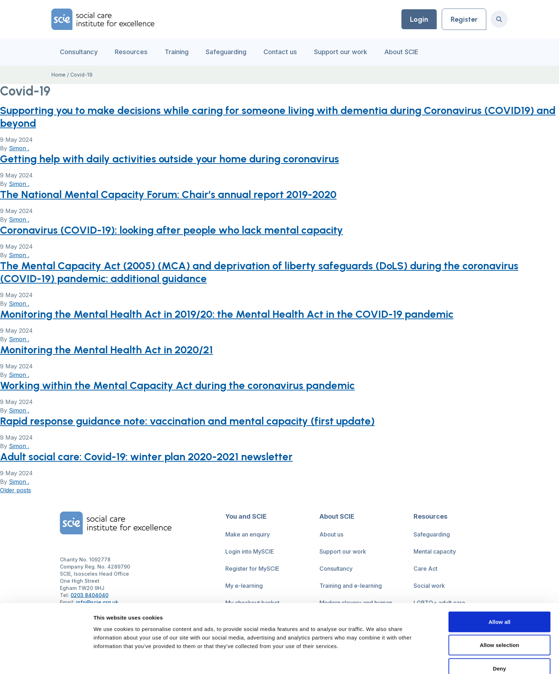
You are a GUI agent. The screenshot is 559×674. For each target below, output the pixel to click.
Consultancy (79, 52)
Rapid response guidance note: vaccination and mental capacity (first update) (189, 420)
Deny (499, 633)
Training (177, 52)
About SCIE (401, 52)
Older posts (15, 490)
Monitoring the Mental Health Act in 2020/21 (107, 349)
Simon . (19, 148)
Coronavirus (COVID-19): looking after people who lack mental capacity (174, 230)
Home (58, 75)
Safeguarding (226, 52)
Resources (131, 52)
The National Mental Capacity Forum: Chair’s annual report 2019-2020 (170, 194)
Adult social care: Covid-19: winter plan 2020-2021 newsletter (148, 456)
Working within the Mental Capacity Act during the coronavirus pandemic (179, 385)
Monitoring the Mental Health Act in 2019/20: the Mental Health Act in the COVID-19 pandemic (229, 314)
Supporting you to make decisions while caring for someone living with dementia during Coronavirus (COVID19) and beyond (270, 117)
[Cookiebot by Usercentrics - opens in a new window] (46, 660)
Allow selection (499, 610)
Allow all (499, 586)
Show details (374, 660)
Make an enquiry (247, 534)
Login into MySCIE (249, 551)
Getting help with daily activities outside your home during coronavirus (171, 158)
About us (331, 534)
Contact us (280, 52)
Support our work (340, 52)
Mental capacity (435, 551)
